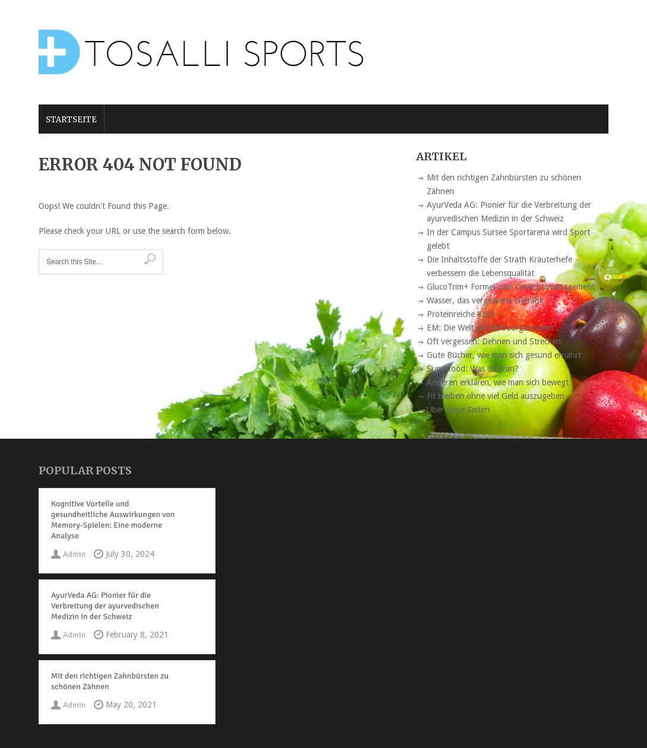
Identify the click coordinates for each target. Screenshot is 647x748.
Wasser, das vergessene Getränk (485, 300)
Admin (74, 554)
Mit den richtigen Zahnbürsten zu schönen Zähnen (110, 681)
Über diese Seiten (458, 409)
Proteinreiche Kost (460, 314)
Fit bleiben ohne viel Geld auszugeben (495, 396)
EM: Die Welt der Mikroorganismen (490, 327)
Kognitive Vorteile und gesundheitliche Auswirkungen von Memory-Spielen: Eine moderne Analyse (113, 520)
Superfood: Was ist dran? (473, 368)
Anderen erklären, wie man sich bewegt (498, 382)
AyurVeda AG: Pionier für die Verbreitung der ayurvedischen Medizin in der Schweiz (105, 606)
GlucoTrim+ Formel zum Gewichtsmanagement (511, 286)
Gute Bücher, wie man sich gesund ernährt (504, 355)
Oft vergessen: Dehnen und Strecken (494, 341)
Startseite (71, 120)
